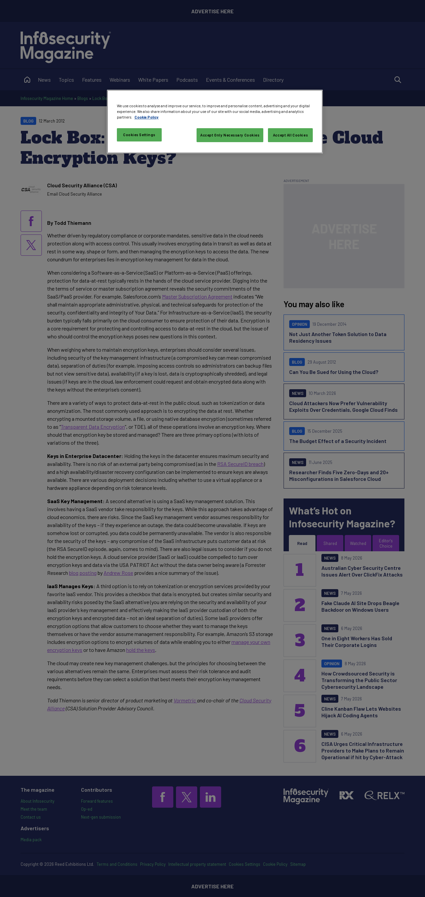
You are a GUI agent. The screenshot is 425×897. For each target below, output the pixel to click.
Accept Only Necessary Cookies (230, 135)
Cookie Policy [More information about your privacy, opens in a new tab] (146, 117)
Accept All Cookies (290, 135)
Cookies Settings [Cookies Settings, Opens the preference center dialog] (139, 135)
